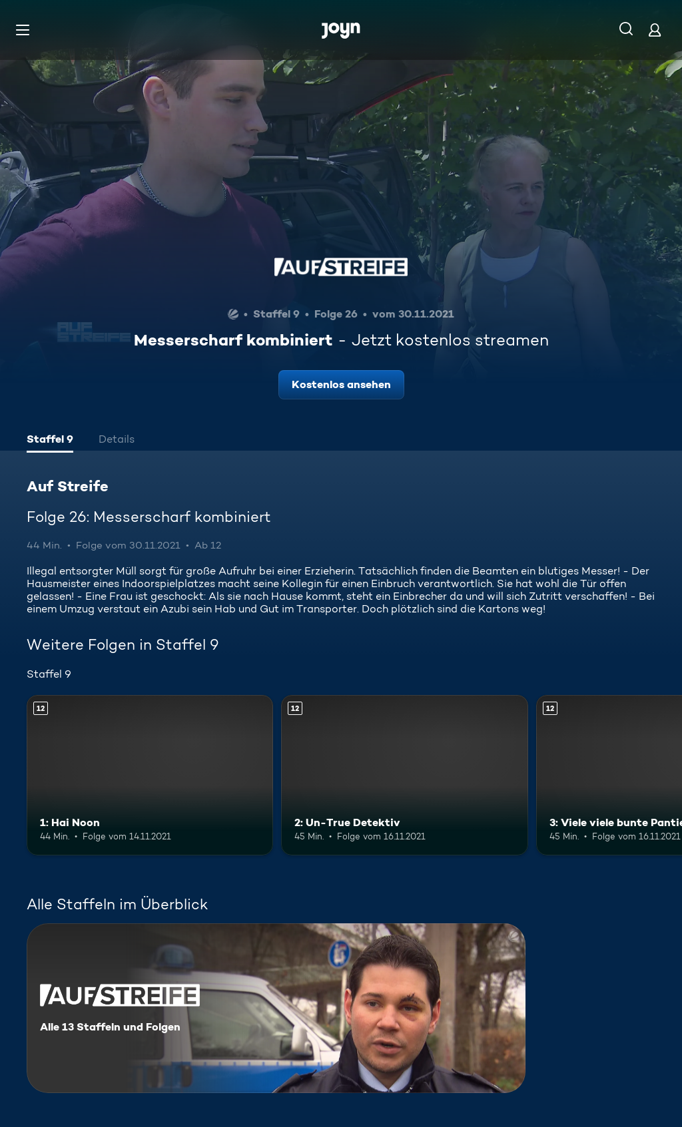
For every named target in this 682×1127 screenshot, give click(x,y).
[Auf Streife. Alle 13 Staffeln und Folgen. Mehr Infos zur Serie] (276, 1008)
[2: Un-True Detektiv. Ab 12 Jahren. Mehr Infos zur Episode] (404, 775)
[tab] (50, 441)
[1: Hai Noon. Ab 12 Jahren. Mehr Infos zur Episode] (150, 775)
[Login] (654, 29)
